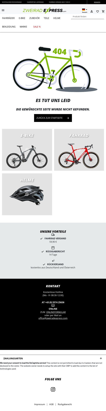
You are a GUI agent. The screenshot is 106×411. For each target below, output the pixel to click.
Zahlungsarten (53, 358)
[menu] (52, 23)
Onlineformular (56, 312)
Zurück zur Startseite (53, 118)
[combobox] (87, 16)
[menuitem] (8, 19)
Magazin (97, 2)
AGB (51, 404)
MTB (27, 194)
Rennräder (79, 150)
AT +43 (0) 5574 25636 (53, 302)
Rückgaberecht (65, 404)
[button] (3, 10)
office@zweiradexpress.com (53, 318)
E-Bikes (27, 150)
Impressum (39, 404)
